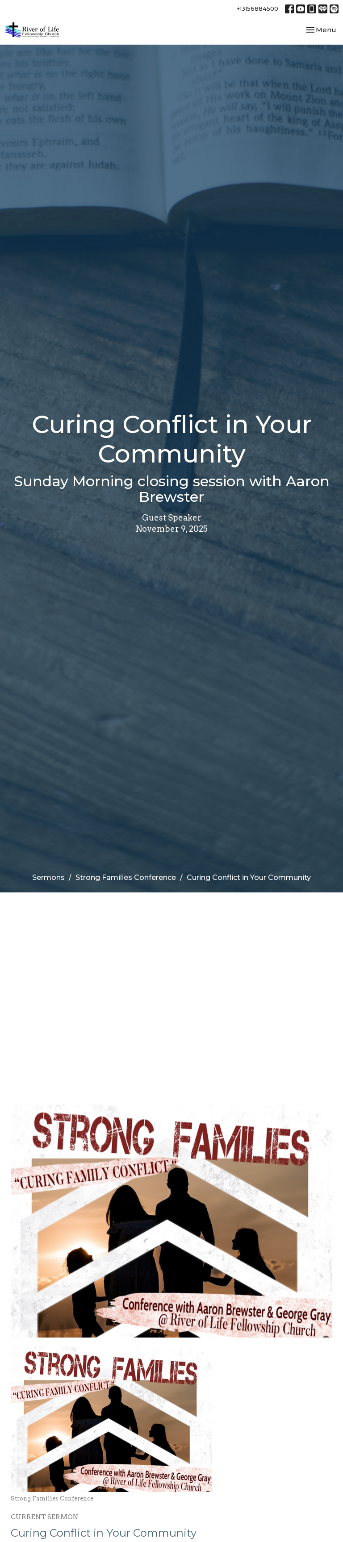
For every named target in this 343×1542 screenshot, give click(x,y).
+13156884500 (257, 8)
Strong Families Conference (125, 877)
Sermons (48, 877)
